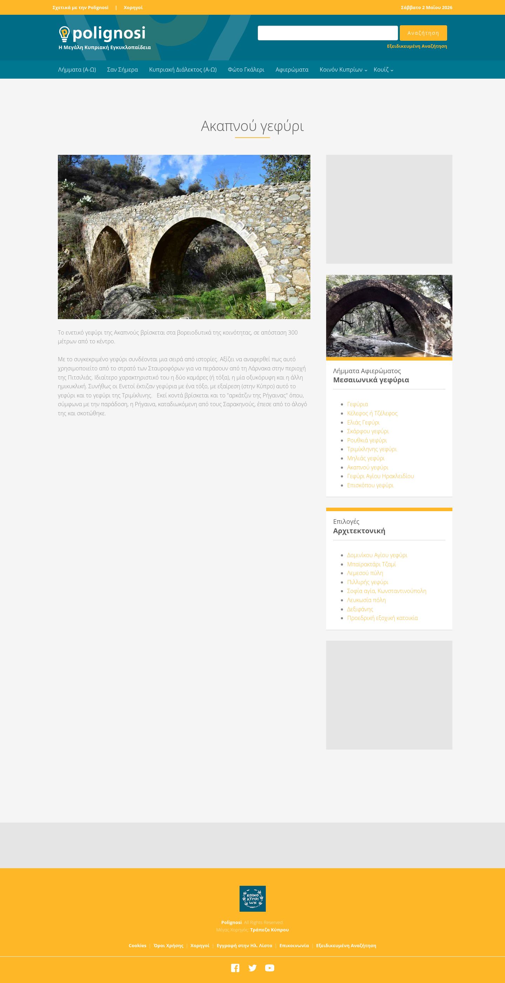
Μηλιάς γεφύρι (366, 458)
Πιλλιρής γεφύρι (367, 582)
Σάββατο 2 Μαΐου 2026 (426, 7)
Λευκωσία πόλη (366, 600)
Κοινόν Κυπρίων (341, 69)
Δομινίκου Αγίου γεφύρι (377, 555)
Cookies (138, 945)
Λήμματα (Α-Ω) (77, 69)
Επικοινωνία (294, 945)
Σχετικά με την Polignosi (80, 7)
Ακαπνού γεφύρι (367, 467)
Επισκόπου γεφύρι (370, 485)
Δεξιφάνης (360, 609)
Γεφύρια (357, 404)
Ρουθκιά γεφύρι (367, 440)
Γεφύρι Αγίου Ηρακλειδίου (380, 476)
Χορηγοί (133, 7)
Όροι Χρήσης (168, 945)
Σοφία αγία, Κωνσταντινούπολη (386, 591)
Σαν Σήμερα (122, 69)
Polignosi (231, 922)
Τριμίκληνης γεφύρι (372, 449)
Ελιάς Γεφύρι (363, 422)
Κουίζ (381, 69)
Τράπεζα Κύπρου (269, 929)
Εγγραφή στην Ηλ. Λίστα (244, 945)
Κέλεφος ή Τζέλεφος (372, 413)
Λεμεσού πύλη (365, 573)
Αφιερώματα (292, 69)
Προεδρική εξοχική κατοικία (382, 618)
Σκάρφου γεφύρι (368, 431)
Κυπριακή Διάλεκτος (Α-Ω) (183, 69)
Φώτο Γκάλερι (246, 69)
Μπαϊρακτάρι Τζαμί (371, 564)
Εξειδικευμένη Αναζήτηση (417, 46)
